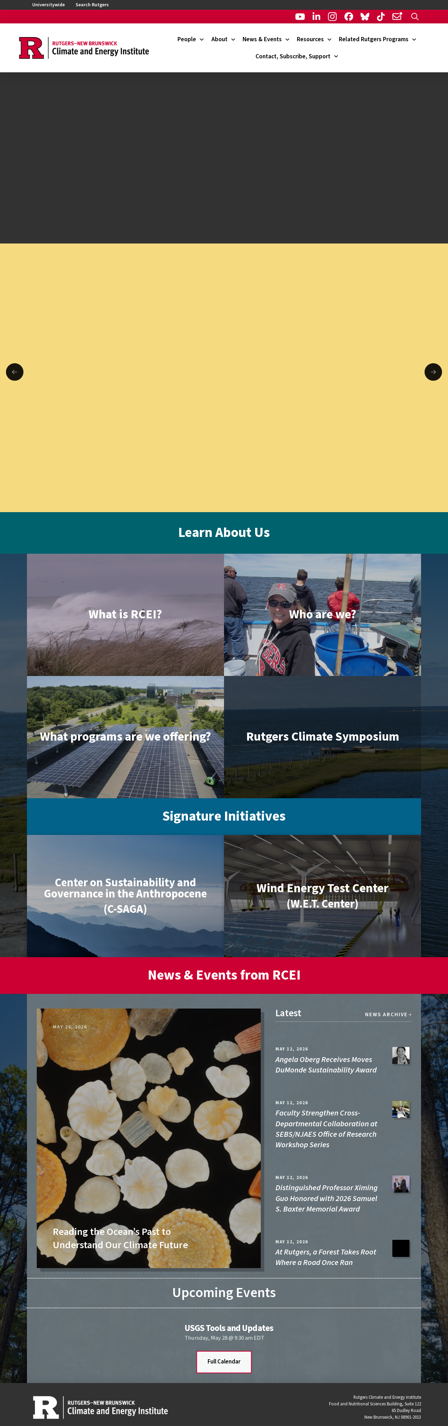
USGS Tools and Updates (228, 1328)
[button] (415, 16)
